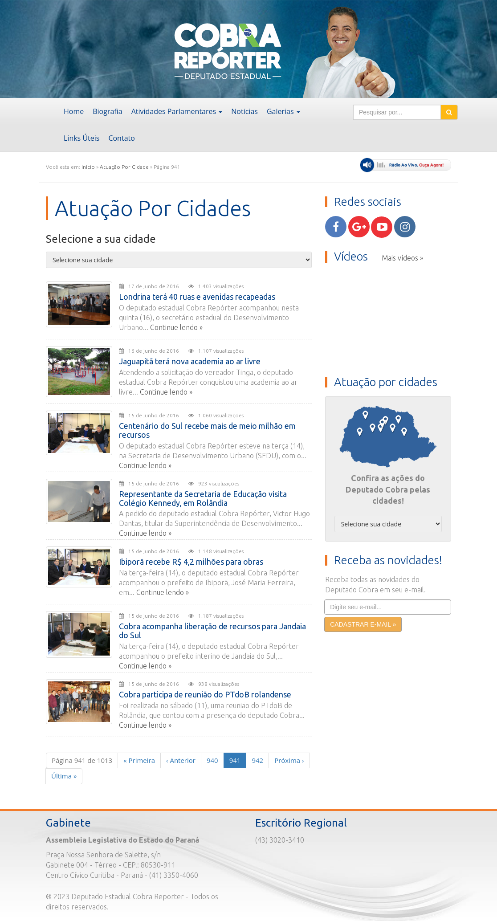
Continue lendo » (176, 327)
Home (74, 111)
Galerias (283, 111)
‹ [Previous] (181, 760)
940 (212, 760)
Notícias (244, 111)
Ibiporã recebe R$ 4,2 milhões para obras (191, 561)
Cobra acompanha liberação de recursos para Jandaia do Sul (212, 631)
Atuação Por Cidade (124, 167)
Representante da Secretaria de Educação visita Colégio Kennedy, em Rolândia (203, 498)
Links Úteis (81, 138)
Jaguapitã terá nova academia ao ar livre (190, 361)
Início (88, 167)
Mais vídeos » (402, 258)
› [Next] (289, 760)
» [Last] (64, 775)
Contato (121, 138)
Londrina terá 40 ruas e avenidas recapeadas (197, 296)
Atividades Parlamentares (177, 111)
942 (257, 760)
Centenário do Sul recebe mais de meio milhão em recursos (207, 430)
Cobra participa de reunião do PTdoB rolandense (205, 694)
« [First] (139, 760)
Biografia (107, 111)
